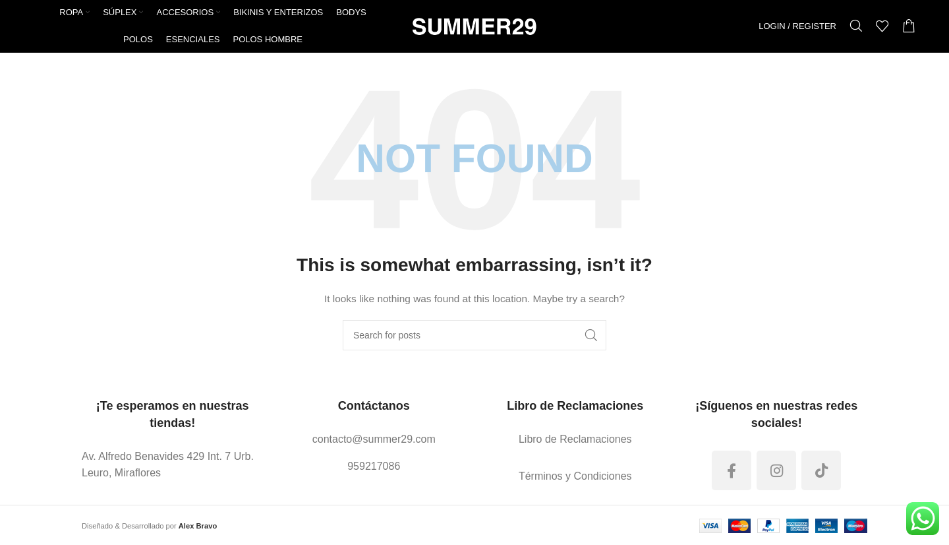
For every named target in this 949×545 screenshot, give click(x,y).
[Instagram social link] (776, 471)
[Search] (856, 26)
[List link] (173, 465)
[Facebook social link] (731, 471)
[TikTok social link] (821, 471)
